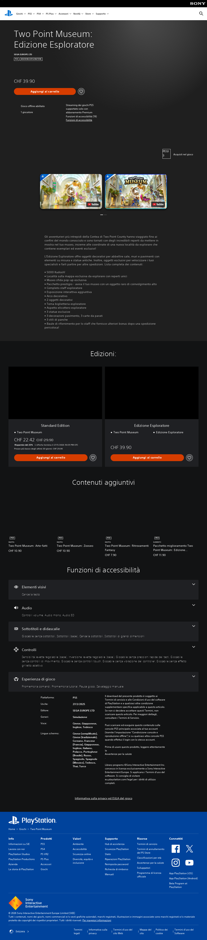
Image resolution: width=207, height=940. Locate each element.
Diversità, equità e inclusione (83, 860)
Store (88, 13)
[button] (79, 120)
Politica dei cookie (162, 931)
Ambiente (78, 844)
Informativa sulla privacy (98, 931)
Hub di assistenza (115, 844)
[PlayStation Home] (9, 13)
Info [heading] (11, 838)
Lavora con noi (16, 849)
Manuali (109, 874)
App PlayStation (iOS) (181, 873)
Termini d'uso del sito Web (122, 931)
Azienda (13, 864)
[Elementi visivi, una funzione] (103, 590)
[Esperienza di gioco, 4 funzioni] (103, 682)
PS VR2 (44, 854)
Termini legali (78, 931)
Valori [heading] (77, 838)
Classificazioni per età (149, 857)
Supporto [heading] (111, 838)
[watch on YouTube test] (93, 204)
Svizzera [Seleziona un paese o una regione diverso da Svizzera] (19, 931)
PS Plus (50, 13)
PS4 (39, 13)
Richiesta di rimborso (116, 869)
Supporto (101, 13)
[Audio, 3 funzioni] (103, 611)
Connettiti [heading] (176, 838)
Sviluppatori (143, 868)
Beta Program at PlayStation (178, 885)
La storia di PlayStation (21, 869)
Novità (76, 13)
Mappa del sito (145, 931)
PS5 (30, 13)
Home (11, 829)
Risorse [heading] (142, 838)
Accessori (63, 13)
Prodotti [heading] (46, 838)
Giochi (19, 13)
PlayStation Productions (21, 859)
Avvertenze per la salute (118, 754)
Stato (108, 854)
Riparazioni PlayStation (117, 859)
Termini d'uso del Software (184, 931)
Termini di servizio (147, 844)
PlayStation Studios (19, 854)
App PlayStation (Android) (183, 878)
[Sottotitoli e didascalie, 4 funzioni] (103, 631)
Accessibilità (80, 849)
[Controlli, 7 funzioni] (103, 657)
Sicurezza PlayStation (117, 849)
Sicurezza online (82, 854)
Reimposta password (116, 864)
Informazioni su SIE (19, 844)
